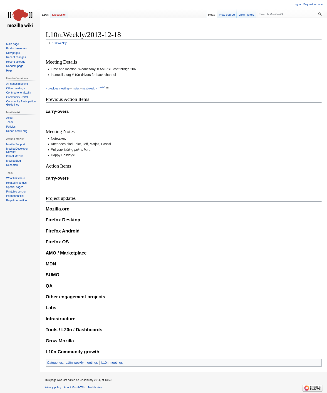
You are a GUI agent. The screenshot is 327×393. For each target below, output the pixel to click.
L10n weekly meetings (81, 362)
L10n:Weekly (59, 43)
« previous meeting (57, 88)
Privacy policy (53, 387)
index (76, 88)
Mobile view (95, 387)
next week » (89, 88)
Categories (55, 362)
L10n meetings (112, 362)
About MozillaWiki (74, 387)
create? (101, 87)
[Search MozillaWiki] (290, 14)
